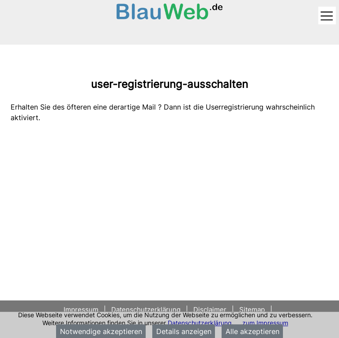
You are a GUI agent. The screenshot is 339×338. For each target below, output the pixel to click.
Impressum (82, 309)
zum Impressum (265, 323)
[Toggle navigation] (327, 16)
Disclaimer (209, 309)
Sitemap (252, 309)
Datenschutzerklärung (200, 323)
